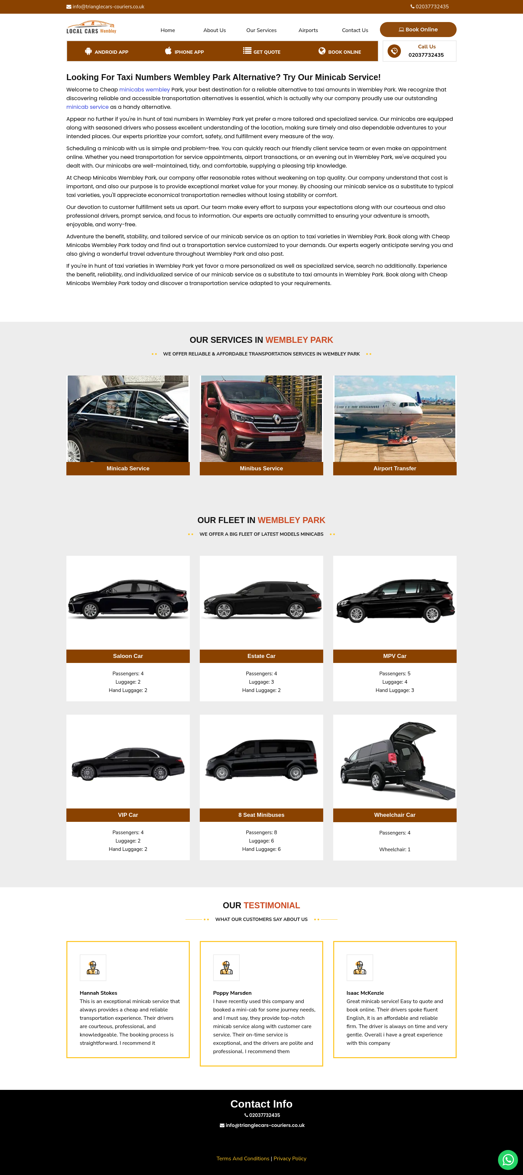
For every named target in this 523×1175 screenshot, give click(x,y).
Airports (308, 30)
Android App (105, 51)
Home (168, 30)
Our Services (261, 30)
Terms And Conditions (243, 1158)
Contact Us (355, 30)
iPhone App (183, 51)
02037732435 (430, 6)
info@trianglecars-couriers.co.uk (105, 6)
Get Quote (261, 51)
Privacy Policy (290, 1158)
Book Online (418, 29)
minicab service (87, 107)
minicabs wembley (144, 89)
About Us (214, 30)
